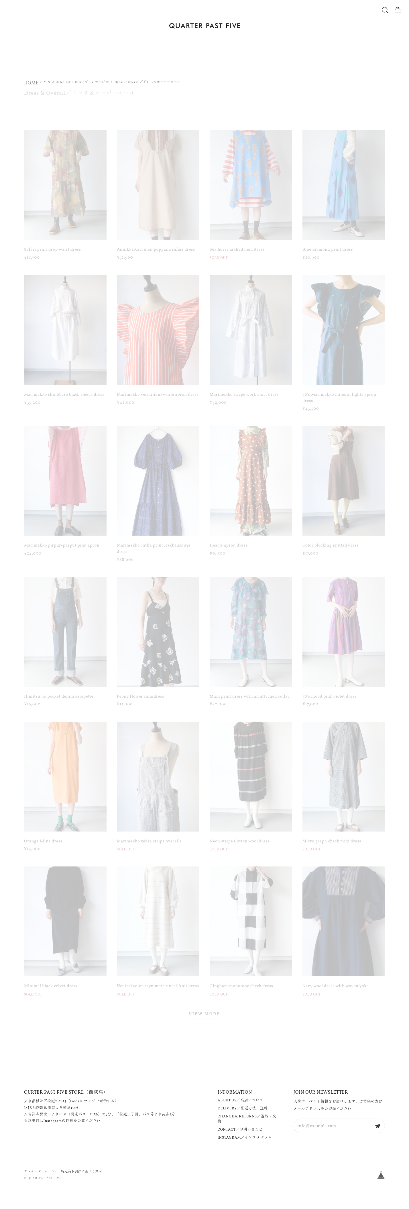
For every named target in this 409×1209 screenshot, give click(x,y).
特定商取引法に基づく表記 (81, 1171)
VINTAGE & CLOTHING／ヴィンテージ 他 (76, 82)
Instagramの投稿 (59, 1121)
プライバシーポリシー (41, 1171)
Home (31, 83)
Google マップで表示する (92, 1101)
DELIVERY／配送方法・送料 (243, 1108)
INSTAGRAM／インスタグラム (245, 1137)
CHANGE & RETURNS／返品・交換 (247, 1119)
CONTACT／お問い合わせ (240, 1129)
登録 (378, 1126)
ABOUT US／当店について (241, 1100)
